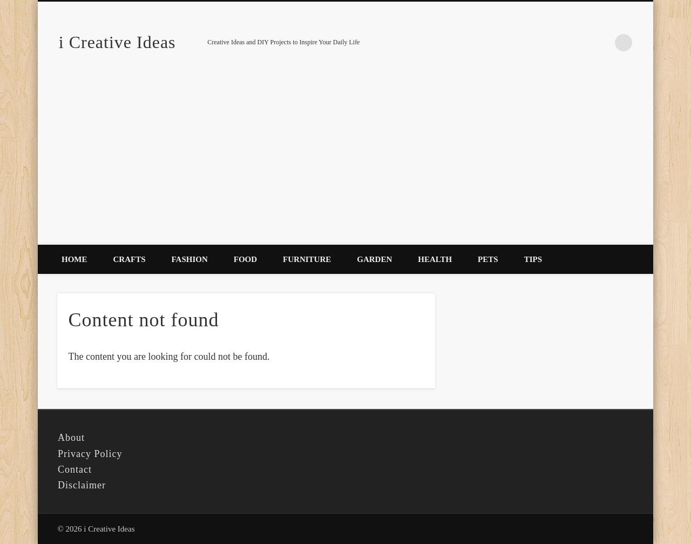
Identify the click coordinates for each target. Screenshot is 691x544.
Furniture (307, 259)
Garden (374, 259)
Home (74, 259)
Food (245, 259)
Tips (533, 259)
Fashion (190, 259)
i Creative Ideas (117, 42)
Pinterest (601, 42)
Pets (488, 259)
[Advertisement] (345, 163)
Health (435, 259)
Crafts (129, 259)
